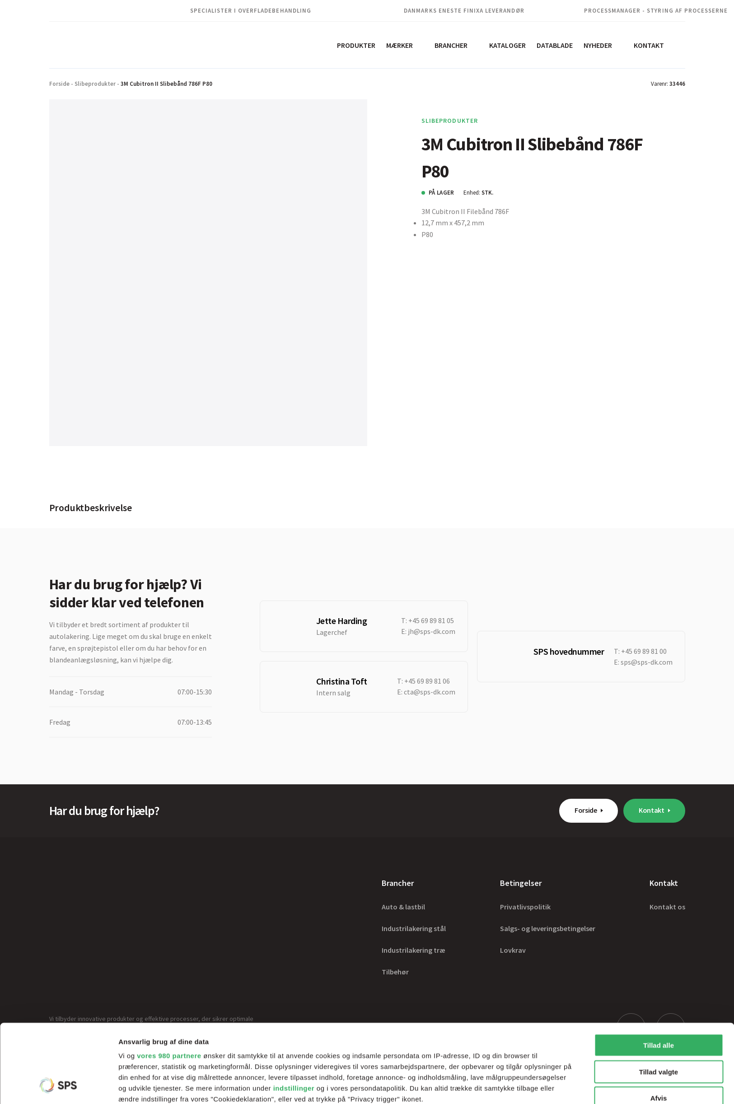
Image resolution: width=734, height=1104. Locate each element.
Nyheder (598, 45)
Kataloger (507, 45)
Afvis (658, 1025)
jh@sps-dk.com (431, 631)
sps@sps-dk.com (647, 661)
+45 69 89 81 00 (644, 651)
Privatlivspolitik (525, 906)
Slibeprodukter (95, 84)
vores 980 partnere (169, 982)
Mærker (399, 45)
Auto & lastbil (403, 906)
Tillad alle (658, 972)
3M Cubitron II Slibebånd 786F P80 (166, 84)
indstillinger (294, 1015)
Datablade (555, 45)
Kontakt (649, 45)
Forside (59, 84)
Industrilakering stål (414, 928)
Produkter (356, 45)
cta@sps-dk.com (429, 691)
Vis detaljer (469, 1086)
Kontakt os (667, 906)
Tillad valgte (658, 998)
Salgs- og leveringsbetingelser (547, 928)
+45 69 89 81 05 (431, 620)
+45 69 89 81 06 (427, 680)
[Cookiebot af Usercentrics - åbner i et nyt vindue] (58, 1086)
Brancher (451, 45)
